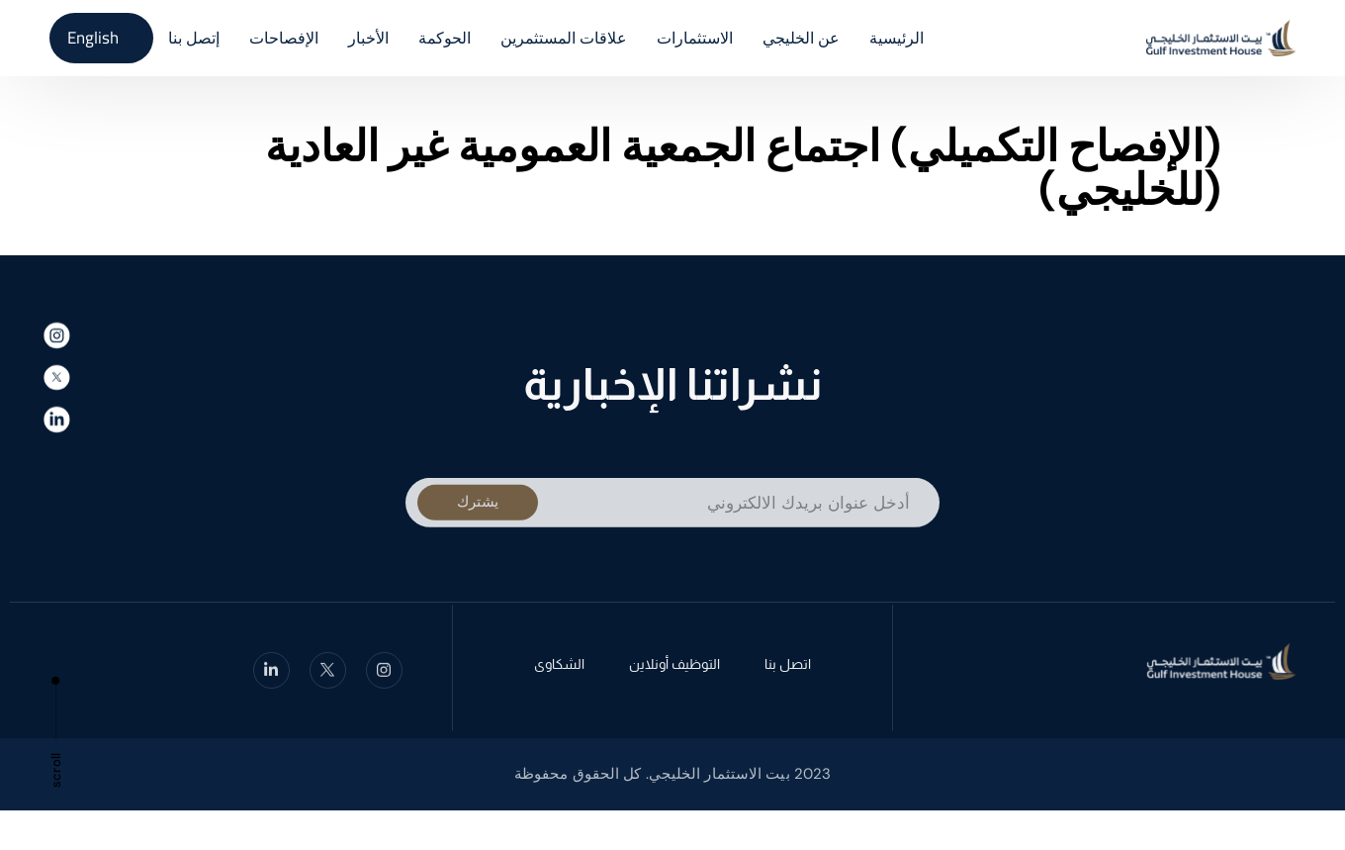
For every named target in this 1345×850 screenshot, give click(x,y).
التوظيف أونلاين (674, 667)
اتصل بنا (787, 667)
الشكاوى (559, 667)
